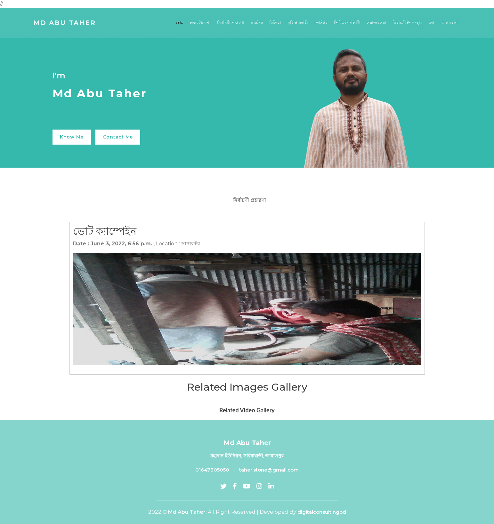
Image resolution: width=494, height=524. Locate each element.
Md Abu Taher (64, 23)
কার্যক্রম (257, 23)
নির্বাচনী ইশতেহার (407, 23)
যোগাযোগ (449, 23)
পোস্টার (321, 23)
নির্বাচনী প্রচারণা (230, 23)
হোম (179, 23)
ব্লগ (431, 23)
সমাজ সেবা (376, 23)
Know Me (73, 137)
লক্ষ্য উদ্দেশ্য (200, 23)
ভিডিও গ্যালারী (347, 23)
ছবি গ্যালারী (297, 23)
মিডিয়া (275, 23)
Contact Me (122, 137)
